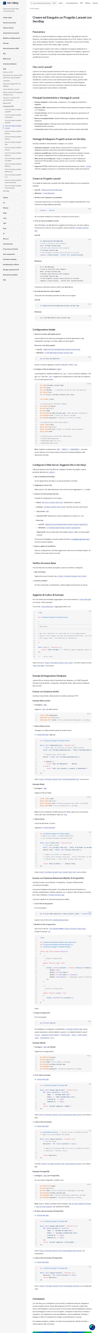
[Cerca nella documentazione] (43, 3)
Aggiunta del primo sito (80, 539)
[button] (11, 17)
